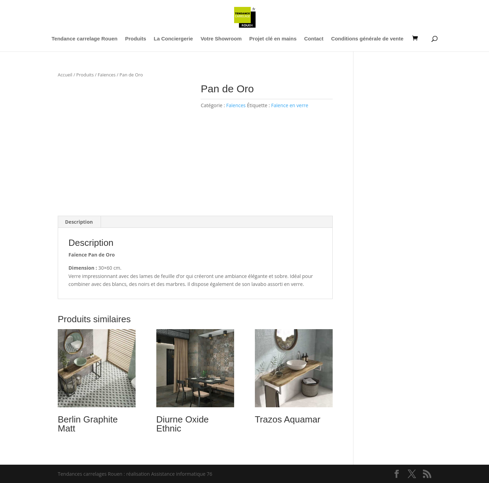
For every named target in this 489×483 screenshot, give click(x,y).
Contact (314, 38)
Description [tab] (79, 222)
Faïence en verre (289, 105)
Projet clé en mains (273, 38)
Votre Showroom (221, 38)
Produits (135, 38)
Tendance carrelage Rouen (85, 38)
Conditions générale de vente (367, 38)
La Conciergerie (173, 38)
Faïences (107, 75)
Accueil (65, 75)
